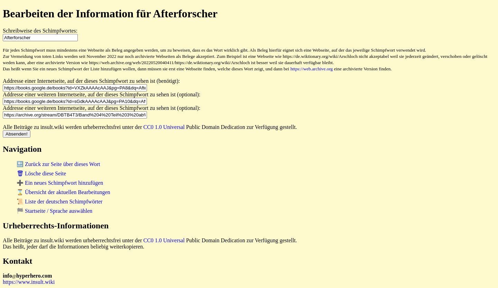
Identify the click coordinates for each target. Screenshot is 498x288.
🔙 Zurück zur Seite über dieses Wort (58, 164)
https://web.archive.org (311, 68)
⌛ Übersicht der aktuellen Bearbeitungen (63, 192)
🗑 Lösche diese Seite (41, 173)
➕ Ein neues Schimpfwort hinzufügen (60, 183)
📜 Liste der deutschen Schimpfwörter (59, 201)
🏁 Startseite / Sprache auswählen (54, 211)
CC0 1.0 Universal (164, 127)
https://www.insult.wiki (29, 282)
